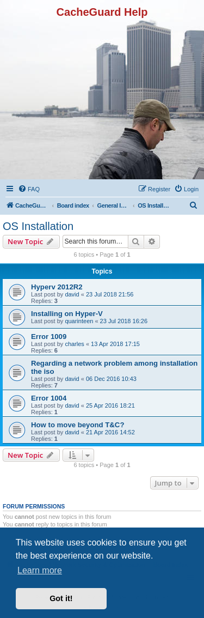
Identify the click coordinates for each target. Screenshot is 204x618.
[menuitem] (29, 189)
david (72, 294)
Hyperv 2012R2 (57, 287)
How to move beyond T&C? (77, 425)
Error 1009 (48, 336)
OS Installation (38, 226)
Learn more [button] (39, 570)
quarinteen (79, 321)
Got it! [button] (61, 598)
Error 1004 (48, 398)
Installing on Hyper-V (67, 314)
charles (74, 344)
